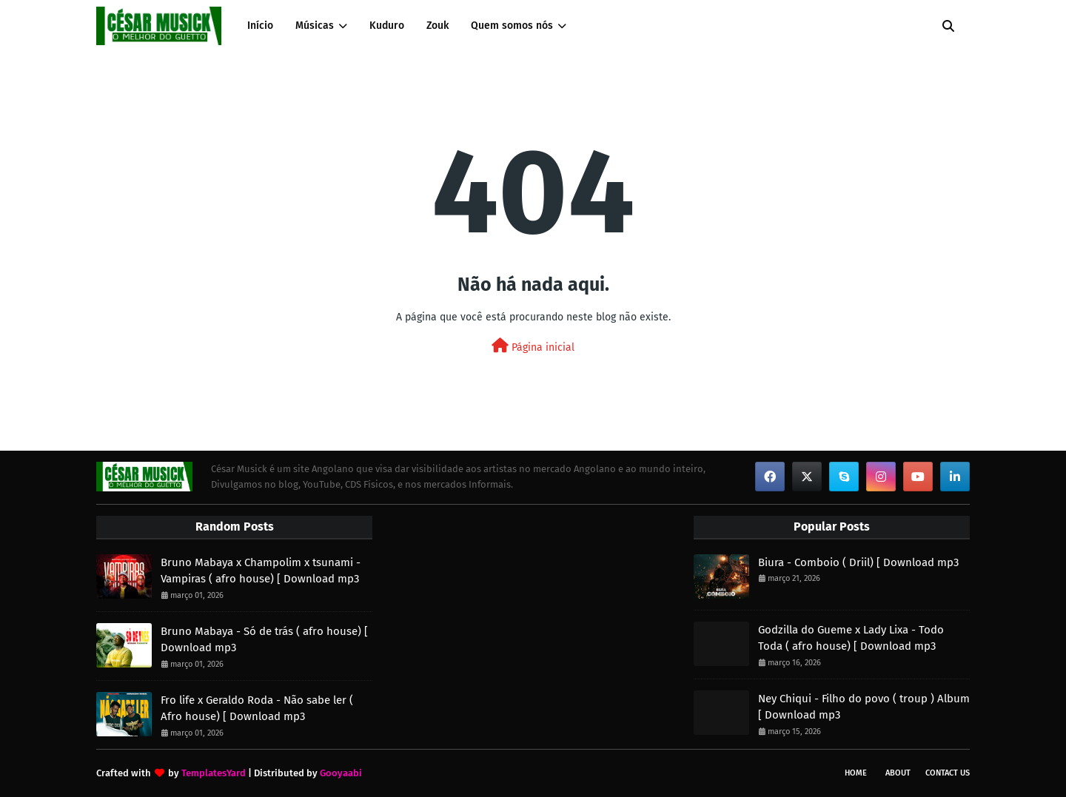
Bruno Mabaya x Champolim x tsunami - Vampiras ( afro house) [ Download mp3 (261, 571)
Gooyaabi (341, 772)
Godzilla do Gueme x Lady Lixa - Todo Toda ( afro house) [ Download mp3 (851, 638)
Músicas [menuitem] (314, 25)
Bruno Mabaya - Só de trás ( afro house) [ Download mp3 (264, 640)
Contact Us (947, 773)
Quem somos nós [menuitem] (512, 25)
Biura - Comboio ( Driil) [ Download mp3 (858, 562)
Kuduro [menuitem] (386, 25)
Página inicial (533, 346)
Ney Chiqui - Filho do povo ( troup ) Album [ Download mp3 (864, 707)
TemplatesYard (213, 772)
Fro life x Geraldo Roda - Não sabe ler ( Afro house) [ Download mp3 (257, 708)
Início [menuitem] (260, 25)
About (898, 773)
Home (856, 773)
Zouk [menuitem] (437, 25)
